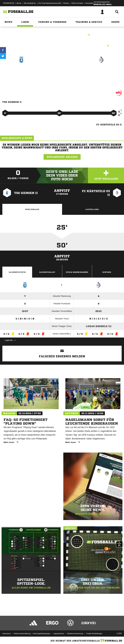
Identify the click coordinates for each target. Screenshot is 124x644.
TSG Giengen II (21, 71)
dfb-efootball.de (30, 3)
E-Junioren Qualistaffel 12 (62, 35)
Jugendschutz (58, 633)
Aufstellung (92, 209)
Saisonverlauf (47, 272)
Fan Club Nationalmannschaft (49, 3)
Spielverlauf (32, 209)
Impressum (6, 633)
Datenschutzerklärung (22, 633)
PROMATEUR (8, 3)
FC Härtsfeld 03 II (101, 71)
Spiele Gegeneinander (77, 272)
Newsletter (89, 3)
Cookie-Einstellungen (94, 633)
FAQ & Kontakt (77, 3)
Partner (66, 3)
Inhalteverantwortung (75, 633)
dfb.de (18, 3)
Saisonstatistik (17, 272)
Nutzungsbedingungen (41, 633)
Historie (106, 272)
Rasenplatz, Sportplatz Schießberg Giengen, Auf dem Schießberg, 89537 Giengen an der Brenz (62, 45)
